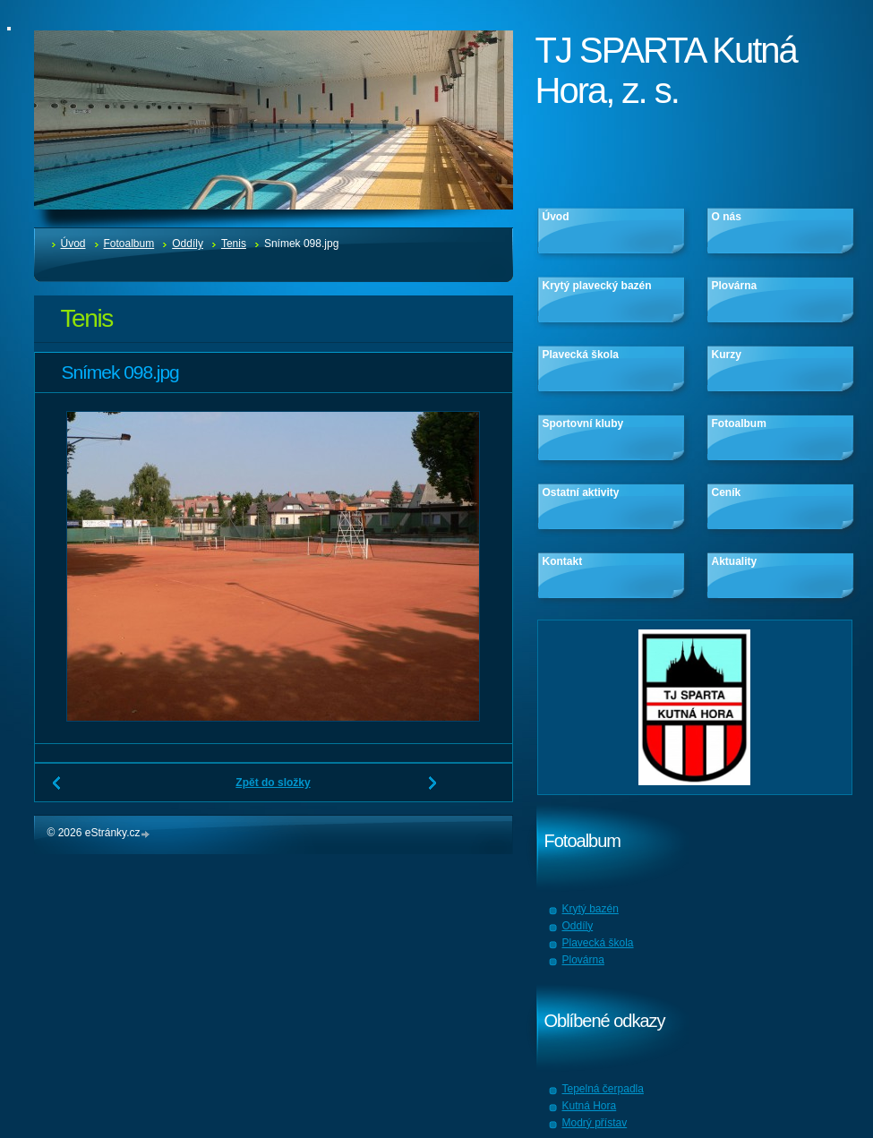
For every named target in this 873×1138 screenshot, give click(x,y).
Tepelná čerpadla (603, 1088)
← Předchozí (57, 789)
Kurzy (726, 354)
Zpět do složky (272, 782)
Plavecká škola (581, 354)
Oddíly (187, 243)
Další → (433, 789)
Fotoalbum (129, 243)
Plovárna (734, 285)
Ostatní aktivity (581, 492)
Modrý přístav (595, 1123)
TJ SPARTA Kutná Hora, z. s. (666, 70)
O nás (726, 216)
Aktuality (734, 561)
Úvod (73, 243)
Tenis (233, 243)
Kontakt (563, 561)
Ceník (726, 492)
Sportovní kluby (583, 423)
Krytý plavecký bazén (597, 285)
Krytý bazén (590, 909)
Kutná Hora (589, 1105)
